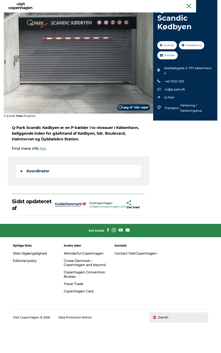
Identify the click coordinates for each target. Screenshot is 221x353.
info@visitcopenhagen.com (98, 229)
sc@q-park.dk (175, 113)
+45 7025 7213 (174, 105)
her (43, 172)
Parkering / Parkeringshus (191, 131)
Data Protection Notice (77, 345)
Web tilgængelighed (31, 277)
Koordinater (35, 194)
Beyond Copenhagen (178, 3)
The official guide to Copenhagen (142, 3)
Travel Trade (74, 311)
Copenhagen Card (206, 3)
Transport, (172, 131)
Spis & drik (93, 13)
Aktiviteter (71, 13)
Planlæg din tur (146, 13)
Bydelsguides (117, 13)
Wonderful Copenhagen (84, 277)
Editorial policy (26, 284)
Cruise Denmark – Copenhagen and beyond (79, 288)
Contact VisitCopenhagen (129, 279)
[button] (118, 228)
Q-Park (169, 121)
